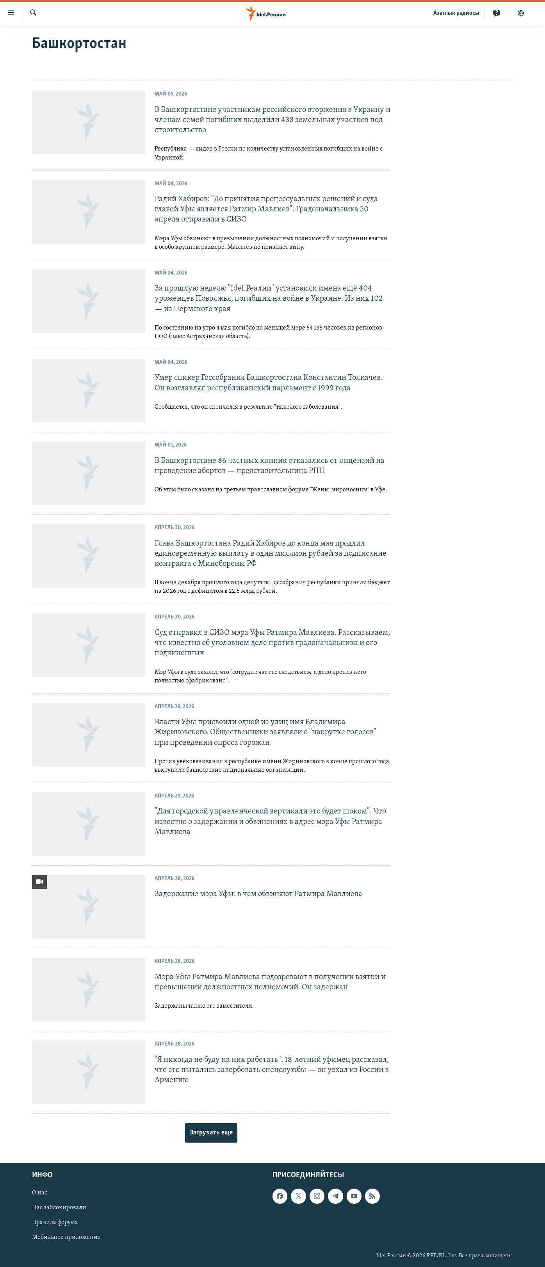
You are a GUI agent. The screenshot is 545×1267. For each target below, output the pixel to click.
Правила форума (55, 1222)
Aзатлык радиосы (456, 13)
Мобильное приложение (66, 1237)
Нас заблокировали (59, 1208)
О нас (39, 1193)
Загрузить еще (211, 1132)
